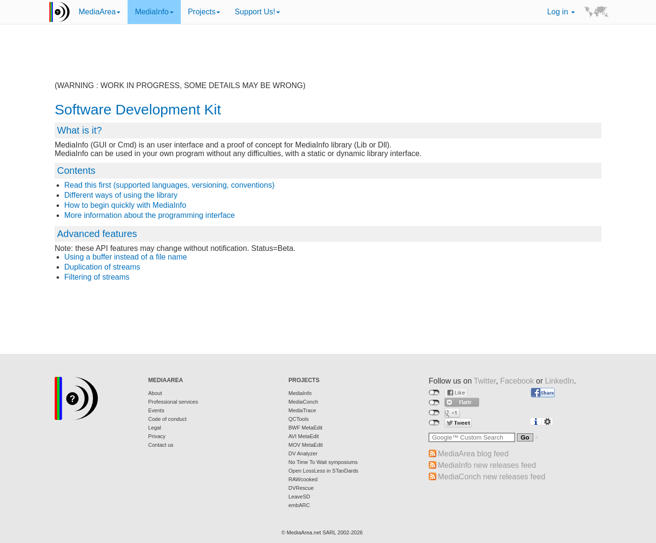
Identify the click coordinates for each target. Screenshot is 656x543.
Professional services (173, 402)
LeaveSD (299, 496)
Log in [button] (561, 12)
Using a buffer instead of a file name (125, 257)
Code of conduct (167, 419)
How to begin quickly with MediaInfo (125, 205)
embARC (299, 505)
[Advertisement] (328, 59)
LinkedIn (559, 381)
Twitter (485, 381)
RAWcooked (303, 479)
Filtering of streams (96, 277)
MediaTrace (302, 410)
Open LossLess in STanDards (324, 471)
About (155, 393)
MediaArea (99, 12)
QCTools (299, 419)
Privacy (156, 436)
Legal (154, 427)
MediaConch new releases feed (491, 477)
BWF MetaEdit (306, 427)
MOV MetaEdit (306, 445)
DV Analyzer (303, 453)
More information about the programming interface (149, 215)
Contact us (161, 445)
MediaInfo (154, 12)
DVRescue (301, 488)
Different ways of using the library (120, 195)
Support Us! (257, 12)
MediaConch (303, 402)
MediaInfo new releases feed (487, 465)
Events (156, 410)
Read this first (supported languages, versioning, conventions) (169, 185)
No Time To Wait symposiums (323, 462)
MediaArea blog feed (473, 454)
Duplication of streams (102, 267)
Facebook (517, 381)
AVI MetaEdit (304, 436)
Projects (204, 12)
